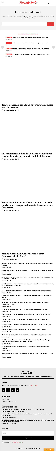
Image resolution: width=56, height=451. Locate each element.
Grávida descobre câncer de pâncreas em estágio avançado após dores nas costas (27, 354)
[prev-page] (2, 47)
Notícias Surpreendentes (9, 411)
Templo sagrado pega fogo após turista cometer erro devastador (27, 106)
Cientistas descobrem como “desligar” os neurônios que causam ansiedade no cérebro (27, 271)
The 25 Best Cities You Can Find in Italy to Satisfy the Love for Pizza (30, 43)
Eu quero (28, 438)
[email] (28, 433)
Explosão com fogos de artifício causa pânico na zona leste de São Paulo (26, 314)
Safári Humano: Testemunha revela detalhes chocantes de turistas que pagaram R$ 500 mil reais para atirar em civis (26, 340)
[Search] (50, 24)
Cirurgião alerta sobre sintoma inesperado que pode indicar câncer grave (26, 324)
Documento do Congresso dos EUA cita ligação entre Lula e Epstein (25, 309)
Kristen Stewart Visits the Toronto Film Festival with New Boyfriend (30, 48)
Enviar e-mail (33, 385)
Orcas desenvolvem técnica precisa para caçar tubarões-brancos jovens (26, 335)
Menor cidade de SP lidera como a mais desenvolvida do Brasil (23, 255)
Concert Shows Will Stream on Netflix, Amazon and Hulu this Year (30, 37)
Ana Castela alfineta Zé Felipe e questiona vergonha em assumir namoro (26, 290)
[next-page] (53, 47)
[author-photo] (3, 110)
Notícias (4, 417)
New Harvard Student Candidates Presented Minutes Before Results (30, 54)
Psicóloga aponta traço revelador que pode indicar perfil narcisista (24, 329)
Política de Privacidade (17, 442)
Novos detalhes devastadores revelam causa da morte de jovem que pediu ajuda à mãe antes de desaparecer (27, 205)
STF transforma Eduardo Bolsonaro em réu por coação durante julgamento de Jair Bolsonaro (27, 155)
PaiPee (6, 110)
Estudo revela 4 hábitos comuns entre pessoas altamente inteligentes (26, 319)
